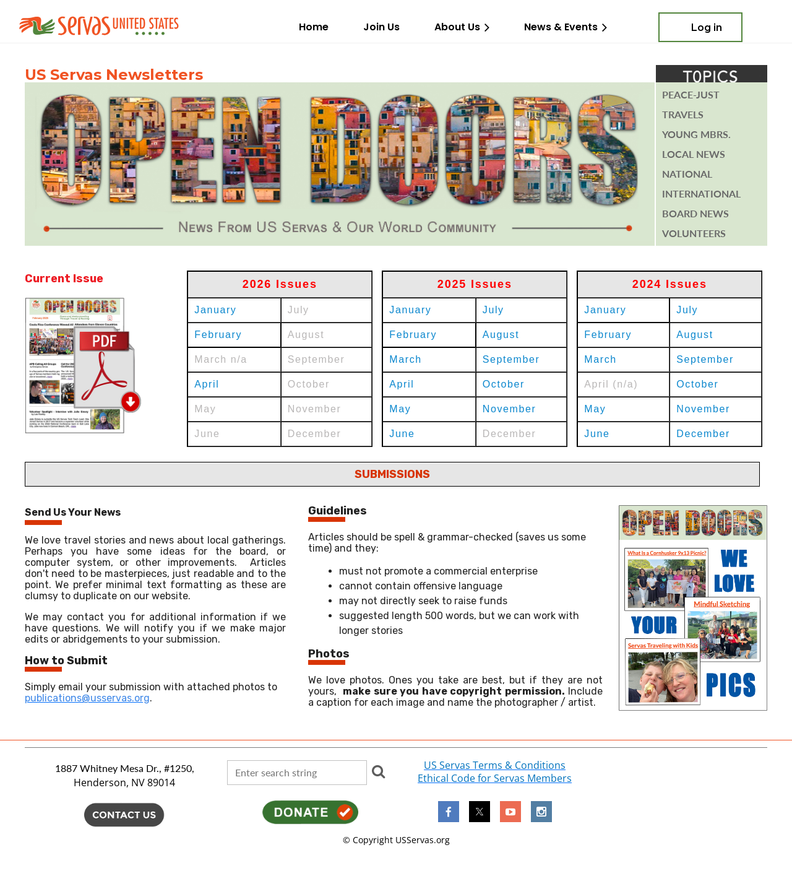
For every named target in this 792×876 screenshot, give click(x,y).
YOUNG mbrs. (696, 134)
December (703, 433)
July (493, 310)
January (215, 310)
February (218, 334)
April (206, 384)
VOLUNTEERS (694, 233)
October (504, 384)
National (687, 174)
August (501, 334)
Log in (706, 27)
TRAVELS (683, 114)
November (509, 409)
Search (379, 771)
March (405, 359)
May (400, 409)
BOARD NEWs (695, 214)
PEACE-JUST (691, 95)
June (402, 433)
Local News (693, 154)
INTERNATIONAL (701, 194)
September (511, 359)
